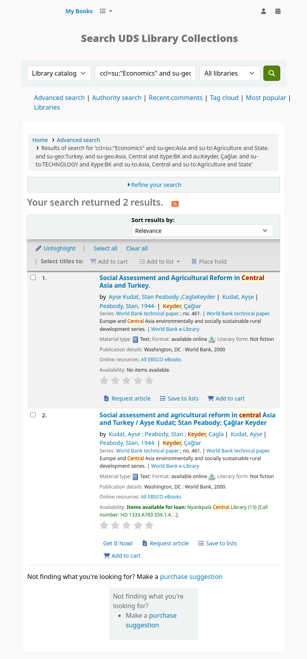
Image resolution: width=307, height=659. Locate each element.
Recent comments (176, 97)
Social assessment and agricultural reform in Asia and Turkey (187, 419)
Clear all (137, 248)
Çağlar (182, 306)
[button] (79, 11)
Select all (106, 248)
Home (40, 140)
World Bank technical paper (147, 313)
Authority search (117, 97)
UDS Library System (42, 11)
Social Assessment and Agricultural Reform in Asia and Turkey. (182, 282)
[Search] (271, 73)
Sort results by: (153, 220)
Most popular (266, 97)
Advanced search (59, 97)
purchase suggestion (191, 576)
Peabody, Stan (128, 306)
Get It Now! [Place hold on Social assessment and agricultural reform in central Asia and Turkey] (118, 543)
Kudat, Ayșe (238, 296)
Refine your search (156, 184)
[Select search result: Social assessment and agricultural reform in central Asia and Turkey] (33, 414)
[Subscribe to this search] (175, 203)
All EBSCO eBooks (161, 359)
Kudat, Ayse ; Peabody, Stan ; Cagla (166, 434)
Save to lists (179, 398)
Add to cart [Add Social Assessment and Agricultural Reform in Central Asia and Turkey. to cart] (226, 398)
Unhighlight (55, 248)
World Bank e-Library (175, 329)
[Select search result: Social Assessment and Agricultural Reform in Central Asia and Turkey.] (33, 277)
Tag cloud (224, 97)
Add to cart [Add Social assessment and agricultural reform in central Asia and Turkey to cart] (122, 555)
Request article (127, 398)
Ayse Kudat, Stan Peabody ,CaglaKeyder (162, 296)
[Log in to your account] (263, 11)
